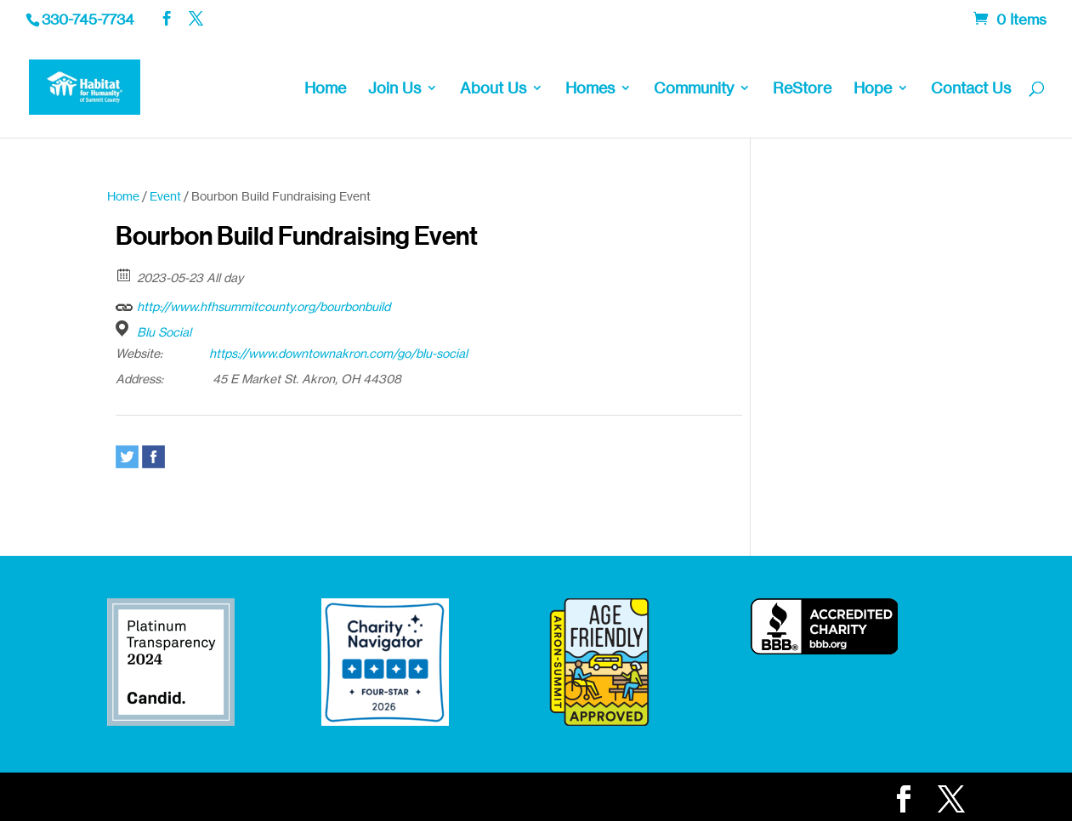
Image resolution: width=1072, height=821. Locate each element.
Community (694, 89)
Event (165, 196)
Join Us (394, 89)
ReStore (802, 89)
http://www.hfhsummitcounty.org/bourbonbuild (253, 304)
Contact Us (971, 89)
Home (325, 89)
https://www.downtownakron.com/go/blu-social (338, 353)
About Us (493, 89)
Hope (873, 89)
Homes (590, 89)
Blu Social (164, 332)
